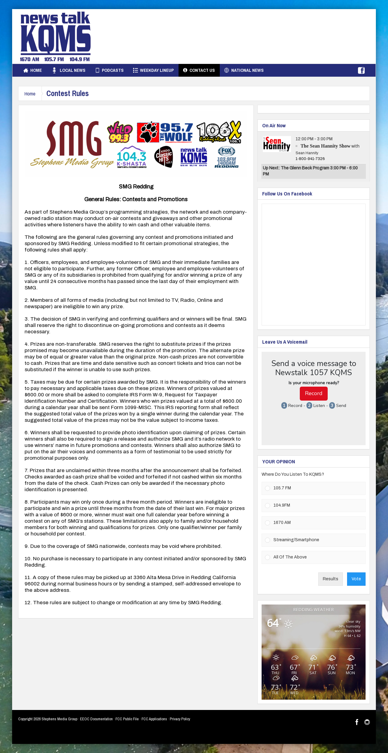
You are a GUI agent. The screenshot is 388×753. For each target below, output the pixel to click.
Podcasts (109, 70)
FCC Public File (127, 718)
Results (330, 579)
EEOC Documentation (96, 718)
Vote (356, 579)
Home (32, 70)
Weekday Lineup (153, 70)
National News (244, 70)
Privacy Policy (180, 718)
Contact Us (199, 70)
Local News (68, 70)
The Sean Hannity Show (325, 145)
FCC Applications (154, 718)
